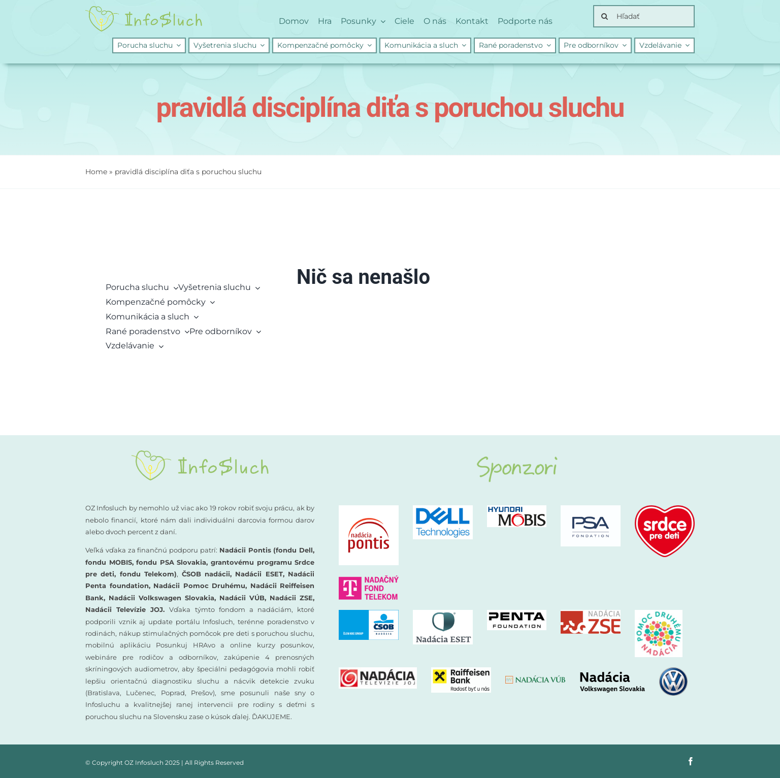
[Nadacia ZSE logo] (591, 614)
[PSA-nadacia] (591, 509)
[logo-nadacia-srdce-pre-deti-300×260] (665, 509)
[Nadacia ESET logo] (443, 614)
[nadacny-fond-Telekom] (369, 579)
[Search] (604, 16)
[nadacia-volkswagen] (633, 671)
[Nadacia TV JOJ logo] (378, 671)
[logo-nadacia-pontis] (369, 509)
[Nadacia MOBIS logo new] (517, 509)
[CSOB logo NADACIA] (369, 614)
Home (96, 171)
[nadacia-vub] (535, 679)
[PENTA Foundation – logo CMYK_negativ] (517, 614)
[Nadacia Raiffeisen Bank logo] (461, 671)
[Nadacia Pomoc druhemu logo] (658, 614)
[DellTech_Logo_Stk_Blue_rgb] (443, 509)
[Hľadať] (644, 16)
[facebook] (691, 761)
